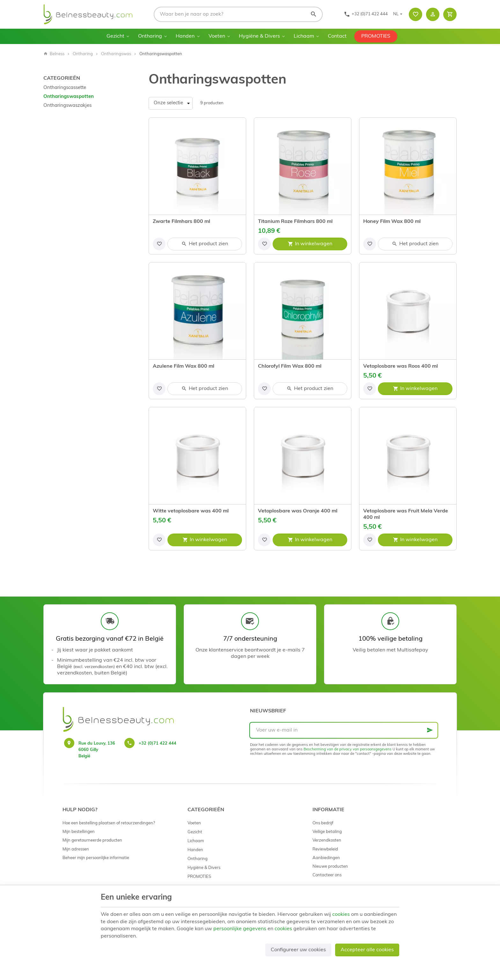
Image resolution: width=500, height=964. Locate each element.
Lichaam (304, 36)
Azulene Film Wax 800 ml (183, 366)
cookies (341, 914)
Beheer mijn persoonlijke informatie (95, 858)
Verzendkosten (326, 840)
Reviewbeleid (325, 849)
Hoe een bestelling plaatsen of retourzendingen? (108, 823)
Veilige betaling (327, 832)
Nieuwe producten (330, 867)
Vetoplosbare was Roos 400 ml (400, 366)
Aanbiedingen (326, 858)
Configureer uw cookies (298, 950)
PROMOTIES (375, 36)
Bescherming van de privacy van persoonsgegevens (348, 749)
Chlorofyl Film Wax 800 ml (289, 366)
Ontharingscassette (64, 87)
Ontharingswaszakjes (67, 105)
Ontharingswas (116, 54)
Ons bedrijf (322, 823)
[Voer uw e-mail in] (344, 730)
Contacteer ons (327, 875)
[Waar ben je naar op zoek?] (238, 14)
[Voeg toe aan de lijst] (159, 244)
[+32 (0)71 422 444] (366, 14)
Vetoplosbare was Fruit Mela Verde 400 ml (405, 514)
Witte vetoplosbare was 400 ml (191, 511)
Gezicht (115, 36)
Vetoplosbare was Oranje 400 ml (297, 511)
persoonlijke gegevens (239, 928)
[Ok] (430, 730)
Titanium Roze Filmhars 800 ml (295, 221)
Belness (53, 54)
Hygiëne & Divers (259, 36)
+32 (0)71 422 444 (157, 743)
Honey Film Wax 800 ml (392, 221)
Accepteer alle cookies (367, 950)
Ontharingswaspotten (68, 96)
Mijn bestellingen (78, 832)
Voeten (217, 36)
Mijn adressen (75, 849)
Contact (337, 36)
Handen (185, 36)
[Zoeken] (313, 14)
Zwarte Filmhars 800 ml (181, 221)
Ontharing (150, 36)
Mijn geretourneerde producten (92, 840)
